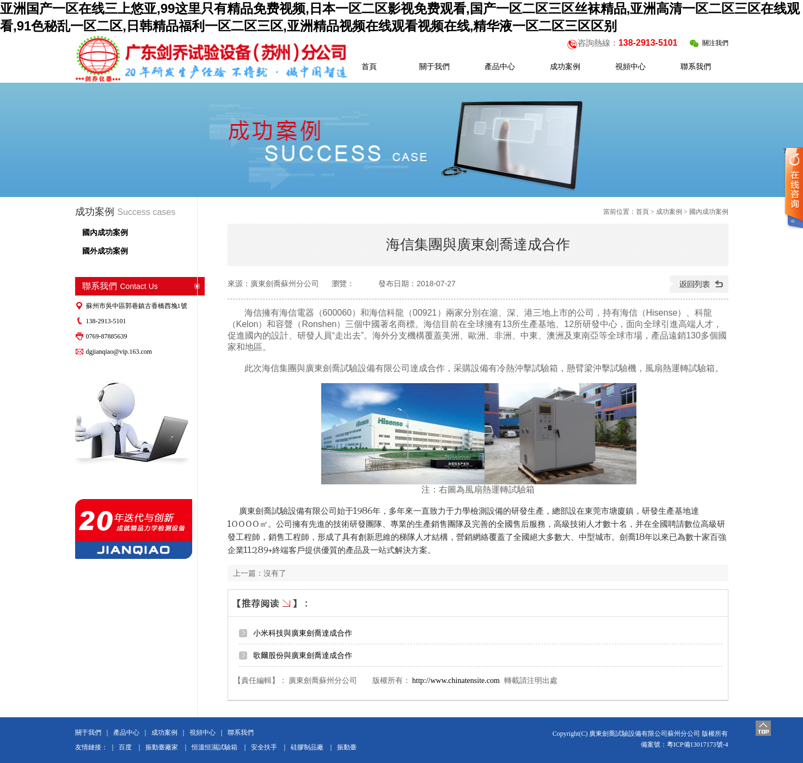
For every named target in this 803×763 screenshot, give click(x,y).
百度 (125, 747)
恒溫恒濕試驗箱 (214, 747)
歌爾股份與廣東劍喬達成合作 (302, 655)
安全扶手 (264, 747)
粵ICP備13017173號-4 (697, 744)
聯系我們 (241, 732)
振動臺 (347, 747)
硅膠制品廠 (307, 747)
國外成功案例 (105, 251)
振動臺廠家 (161, 747)
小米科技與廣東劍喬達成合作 (302, 633)
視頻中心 (202, 732)
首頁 (642, 212)
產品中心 (126, 732)
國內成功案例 (105, 233)
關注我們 (708, 43)
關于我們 (88, 732)
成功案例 (669, 212)
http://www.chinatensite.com (456, 680)
